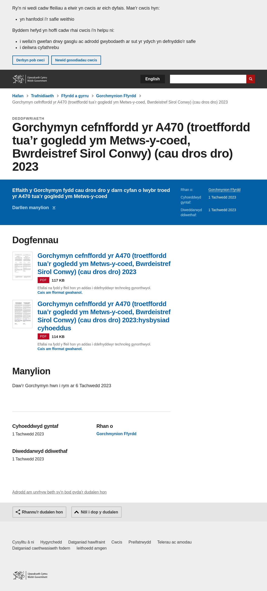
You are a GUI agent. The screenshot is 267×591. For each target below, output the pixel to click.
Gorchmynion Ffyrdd (116, 96)
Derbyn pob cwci (30, 60)
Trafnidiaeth (42, 96)
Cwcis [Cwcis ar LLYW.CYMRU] (116, 542)
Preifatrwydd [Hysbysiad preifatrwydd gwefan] (140, 542)
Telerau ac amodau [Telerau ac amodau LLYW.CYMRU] (174, 542)
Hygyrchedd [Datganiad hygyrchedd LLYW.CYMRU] (51, 542)
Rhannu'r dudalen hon (42, 512)
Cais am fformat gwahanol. (60, 292)
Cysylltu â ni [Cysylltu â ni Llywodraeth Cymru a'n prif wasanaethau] (23, 542)
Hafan (17, 96)
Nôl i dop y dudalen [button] (99, 512)
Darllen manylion (32, 207)
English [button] (152, 79)
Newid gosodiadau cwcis (76, 60)
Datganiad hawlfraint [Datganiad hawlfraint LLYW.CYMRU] (86, 542)
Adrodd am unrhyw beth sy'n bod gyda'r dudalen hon (59, 492)
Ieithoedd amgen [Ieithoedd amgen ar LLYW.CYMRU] (92, 548)
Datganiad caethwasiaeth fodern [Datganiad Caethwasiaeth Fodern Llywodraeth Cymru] (41, 548)
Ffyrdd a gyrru (75, 96)
